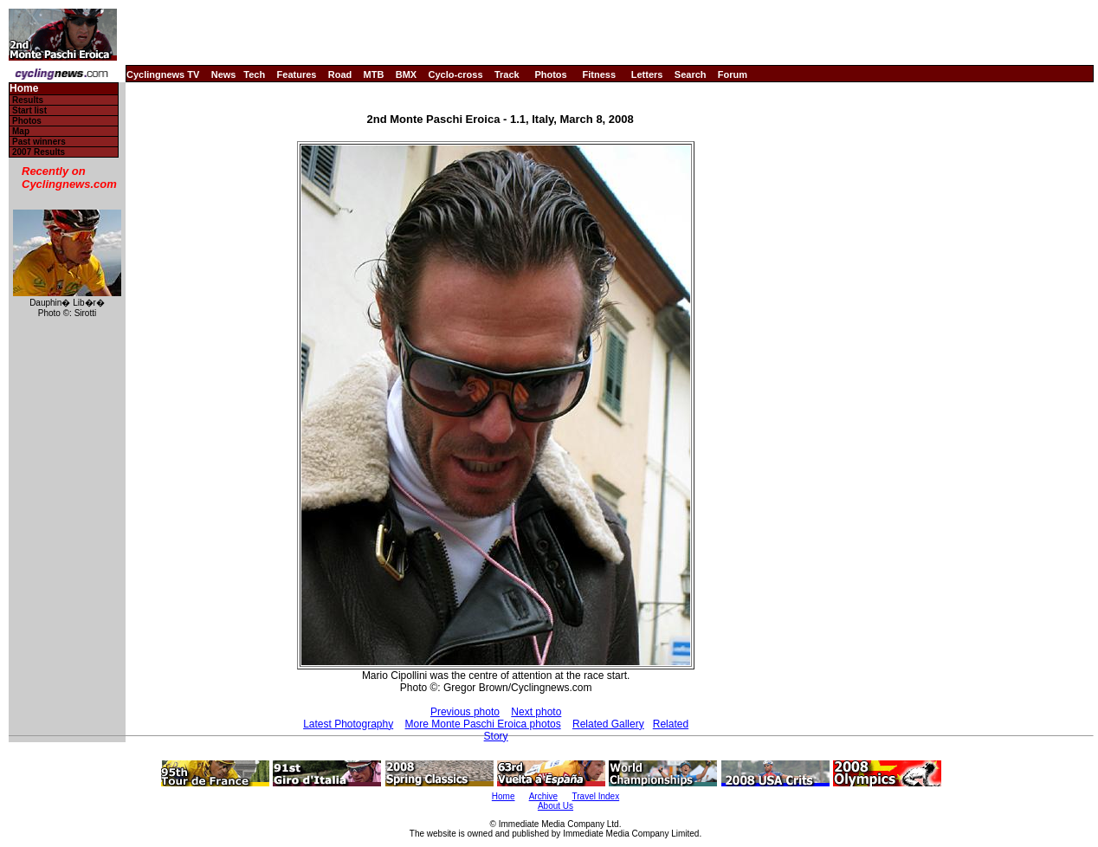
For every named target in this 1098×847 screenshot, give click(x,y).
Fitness (599, 74)
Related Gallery (608, 724)
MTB (374, 74)
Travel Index (596, 796)
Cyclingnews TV (162, 74)
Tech (254, 74)
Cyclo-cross (456, 74)
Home (24, 88)
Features (297, 74)
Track (507, 74)
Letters (647, 74)
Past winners (39, 141)
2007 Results (38, 152)
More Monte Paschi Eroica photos (483, 724)
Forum (732, 74)
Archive (543, 796)
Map (20, 131)
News (223, 74)
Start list (29, 110)
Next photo (536, 712)
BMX (406, 74)
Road (340, 74)
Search (691, 74)
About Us (555, 806)
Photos (550, 74)
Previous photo (465, 712)
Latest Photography (348, 724)
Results (27, 100)
